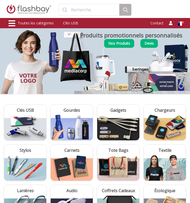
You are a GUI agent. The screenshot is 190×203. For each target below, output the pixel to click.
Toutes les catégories (31, 23)
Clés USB (70, 23)
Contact (157, 23)
